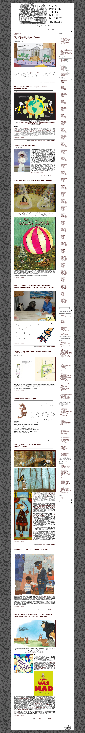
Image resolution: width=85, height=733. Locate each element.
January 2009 (63, 271)
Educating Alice (63, 430)
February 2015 (63, 186)
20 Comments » (52, 280)
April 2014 (62, 198)
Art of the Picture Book (65, 467)
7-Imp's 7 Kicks (34, 140)
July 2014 (62, 194)
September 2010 (64, 248)
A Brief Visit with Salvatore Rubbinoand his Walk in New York (27, 38)
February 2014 (63, 200)
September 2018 (64, 136)
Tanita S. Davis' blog (64, 449)
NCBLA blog (63, 441)
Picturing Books (63, 487)
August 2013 (63, 207)
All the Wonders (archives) (65, 466)
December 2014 (63, 188)
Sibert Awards (63, 390)
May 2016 (62, 168)
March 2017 (63, 157)
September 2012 (64, 220)
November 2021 (63, 92)
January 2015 (63, 187)
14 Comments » (52, 175)
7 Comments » (52, 82)
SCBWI (62, 385)
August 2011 (63, 235)
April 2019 (62, 128)
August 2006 (63, 305)
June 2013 (62, 209)
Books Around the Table (65, 419)
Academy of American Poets (66, 316)
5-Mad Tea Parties (64, 43)
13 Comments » (52, 440)
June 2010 (62, 251)
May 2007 (62, 294)
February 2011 (63, 242)
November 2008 (63, 273)
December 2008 (63, 272)
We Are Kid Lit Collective (65, 397)
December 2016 (63, 160)
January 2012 (63, 229)
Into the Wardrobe (64, 433)
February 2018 (63, 144)
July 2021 (62, 96)
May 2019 (62, 127)
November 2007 (63, 287)
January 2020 (63, 117)
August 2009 (63, 263)
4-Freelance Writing (65, 42)
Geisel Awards (63, 366)
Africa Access (63, 342)
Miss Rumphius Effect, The (65, 440)
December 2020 (63, 104)
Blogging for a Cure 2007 (66, 52)
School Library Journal (65, 388)
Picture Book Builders (65, 481)
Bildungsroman (63, 417)
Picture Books (46, 82)
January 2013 (63, 215)
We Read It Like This (64, 492)
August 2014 (63, 193)
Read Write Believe (64, 448)
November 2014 (63, 189)
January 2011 (63, 243)
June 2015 (62, 181)
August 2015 (63, 179)
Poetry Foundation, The (65, 330)
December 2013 (63, 202)
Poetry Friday (45, 175)
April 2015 (62, 184)
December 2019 (63, 118)
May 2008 (62, 280)
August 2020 (63, 109)
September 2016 (64, 164)
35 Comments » (52, 718)
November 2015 (63, 175)
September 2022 (64, 80)
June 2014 (62, 195)
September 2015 (64, 178)
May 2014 (62, 196)
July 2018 (62, 138)
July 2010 (62, 250)
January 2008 (63, 285)
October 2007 (63, 288)
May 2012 (62, 224)
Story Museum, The (64, 393)
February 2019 (63, 130)
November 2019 (63, 120)
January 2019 (63, 131)
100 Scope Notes (64, 408)
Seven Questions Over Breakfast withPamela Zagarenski (27, 445)
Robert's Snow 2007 (64, 73)
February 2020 (63, 116)
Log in (62, 497)
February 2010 (63, 256)
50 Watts (62, 315)
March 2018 (63, 143)
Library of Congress (64, 326)
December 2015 (63, 174)
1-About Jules (63, 38)
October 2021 (63, 93)
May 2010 (62, 252)
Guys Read (63, 367)
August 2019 (63, 123)
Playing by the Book (64, 445)
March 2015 (63, 185)
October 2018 (63, 135)
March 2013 (63, 213)
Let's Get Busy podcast (65, 439)
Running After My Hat (64, 333)
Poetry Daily (63, 329)
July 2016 (62, 166)
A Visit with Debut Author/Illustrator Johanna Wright (33, 180)
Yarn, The (62, 399)
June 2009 (62, 265)
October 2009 (63, 260)
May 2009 (62, 266)
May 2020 (62, 113)
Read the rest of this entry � (19, 78)
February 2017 (63, 158)
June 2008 (62, 279)
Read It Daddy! (63, 446)
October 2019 (63, 121)
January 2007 (63, 299)
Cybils (62, 425)
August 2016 (63, 165)
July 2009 (62, 264)
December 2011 (63, 230)
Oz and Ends (63, 443)
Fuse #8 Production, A (65, 431)
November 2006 (63, 301)
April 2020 (62, 114)
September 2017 (64, 150)
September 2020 (64, 108)
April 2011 (62, 239)
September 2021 (64, 94)
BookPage (62, 321)
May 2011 (62, 238)
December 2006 (63, 300)
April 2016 (62, 170)
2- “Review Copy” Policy (65, 39)
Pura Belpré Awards (64, 380)
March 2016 (63, 171)
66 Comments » (52, 544)
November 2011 (63, 231)
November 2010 (63, 245)
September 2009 (64, 262)
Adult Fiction (63, 60)
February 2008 (63, 284)
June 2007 (62, 293)
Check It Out (63, 420)
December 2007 (63, 286)
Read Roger (63, 447)
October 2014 (63, 191)
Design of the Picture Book (65, 473)
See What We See (64, 389)
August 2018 (63, 137)
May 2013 (62, 210)
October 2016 (63, 163)
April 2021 (62, 100)
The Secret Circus (48, 213)
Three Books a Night (64, 489)
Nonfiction (40, 140)
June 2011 (62, 237)
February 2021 (63, 102)
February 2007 (63, 298)
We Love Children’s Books (65, 398)
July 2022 (62, 82)
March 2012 (63, 227)
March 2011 (63, 241)
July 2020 (62, 110)
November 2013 (63, 203)
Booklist (62, 320)
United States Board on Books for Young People (66, 395)
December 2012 (63, 216)
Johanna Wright (21, 213)
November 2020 (63, 106)
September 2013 (64, 206)
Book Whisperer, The (64, 350)
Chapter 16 (63, 322)
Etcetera (62, 66)
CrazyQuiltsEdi (63, 364)
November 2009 (63, 259)
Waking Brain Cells (64, 450)
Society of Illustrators (64, 334)
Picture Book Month (64, 482)
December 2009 (63, 258)
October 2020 (63, 107)
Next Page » (16, 34)
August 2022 (63, 81)
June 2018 (62, 139)
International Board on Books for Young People (65, 370)
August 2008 (63, 277)
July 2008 (62, 278)
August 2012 (63, 221)
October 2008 (63, 274)
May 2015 (62, 182)
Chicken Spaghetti (64, 421)
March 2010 (63, 255)
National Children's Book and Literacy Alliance (65, 378)
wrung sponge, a (64, 454)
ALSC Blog (63, 410)
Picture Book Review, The (65, 483)
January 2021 (63, 103)
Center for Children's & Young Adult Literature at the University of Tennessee (66, 353)
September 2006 (64, 303)
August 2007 (63, 291)
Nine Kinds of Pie (64, 442)
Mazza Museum (63, 374)
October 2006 (63, 302)
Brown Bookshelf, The (65, 351)
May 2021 (62, 99)
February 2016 (63, 172)
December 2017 (63, 146)
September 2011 (64, 234)
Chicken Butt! (43, 698)
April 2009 (62, 267)
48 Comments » (52, 393)
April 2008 (62, 281)
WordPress (63, 498)
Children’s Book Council (65, 355)
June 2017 (62, 153)
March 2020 (63, 115)
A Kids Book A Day (64, 409)
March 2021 (63, 101)
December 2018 (63, 132)
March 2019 (63, 129)
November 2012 (63, 217)
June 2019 (62, 125)
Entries (62, 503)
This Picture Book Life (65, 488)
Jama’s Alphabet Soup (65, 434)
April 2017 (62, 156)
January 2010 (63, 257)
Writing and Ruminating (65, 453)
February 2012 (63, 228)
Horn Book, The (63, 368)
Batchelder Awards (64, 347)
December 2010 (63, 244)
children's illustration (64, 471)
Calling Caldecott (64, 470)
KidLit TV (62, 373)
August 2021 (63, 95)
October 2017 (63, 149)
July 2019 (62, 124)
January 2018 (63, 145)
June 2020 (62, 111)
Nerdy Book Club (64, 379)
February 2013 (63, 214)
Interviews (40, 346)
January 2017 (63, 159)
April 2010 (62, 253)
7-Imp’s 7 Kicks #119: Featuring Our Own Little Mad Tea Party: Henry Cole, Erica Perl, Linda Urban (34, 615)
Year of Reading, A (64, 455)
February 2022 (63, 88)
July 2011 (62, 236)
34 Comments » (52, 140)
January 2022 (63, 89)
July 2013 (62, 208)
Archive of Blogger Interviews (66, 49)
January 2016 (63, 173)
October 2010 (63, 246)
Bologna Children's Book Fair (66, 349)
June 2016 (62, 167)
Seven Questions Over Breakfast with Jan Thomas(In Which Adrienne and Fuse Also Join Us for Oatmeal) (34, 286)
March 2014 (63, 199)
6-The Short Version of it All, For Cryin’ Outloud (66, 45)
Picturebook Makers (64, 484)
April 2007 (62, 295)
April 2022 (62, 86)
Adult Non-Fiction (64, 61)
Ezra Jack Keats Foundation (66, 365)
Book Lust (62, 319)
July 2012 (62, 222)
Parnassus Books (64, 327)
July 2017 (62, 152)
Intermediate (63, 67)
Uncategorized (63, 74)
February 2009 (63, 270)
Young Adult (63, 75)
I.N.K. (62, 432)
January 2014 (63, 201)
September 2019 (64, 122)
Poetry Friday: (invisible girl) (24, 145)
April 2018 (62, 142)
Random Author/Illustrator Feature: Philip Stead (31, 549)
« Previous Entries (17, 33)
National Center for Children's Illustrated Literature (65, 376)
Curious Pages (63, 472)
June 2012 (62, 223)
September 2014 (64, 192)
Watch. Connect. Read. (65, 396)
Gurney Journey (63, 323)
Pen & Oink (63, 480)
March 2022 (63, 87)
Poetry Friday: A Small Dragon (25, 399)
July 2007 (62, 292)
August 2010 (63, 249)
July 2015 (62, 180)
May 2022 (62, 85)
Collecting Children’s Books (66, 422)
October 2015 (63, 177)
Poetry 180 (63, 328)
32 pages (62, 465)
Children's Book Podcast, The (66, 356)
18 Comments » (52, 346)
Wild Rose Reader (64, 452)
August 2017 (63, 151)
